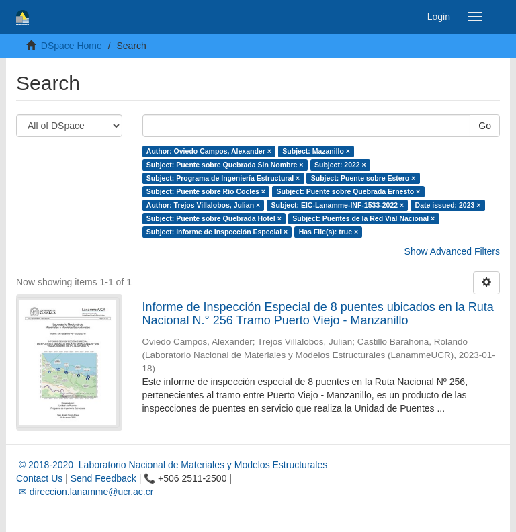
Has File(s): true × (328, 232)
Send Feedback (103, 478)
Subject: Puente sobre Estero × (363, 178)
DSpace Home (71, 45)
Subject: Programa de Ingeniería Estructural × (223, 178)
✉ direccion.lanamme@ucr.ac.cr (84, 491)
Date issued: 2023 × (448, 205)
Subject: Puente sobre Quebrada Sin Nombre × (225, 165)
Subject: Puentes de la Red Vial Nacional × (363, 218)
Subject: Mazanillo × (316, 151)
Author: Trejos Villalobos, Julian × (203, 205)
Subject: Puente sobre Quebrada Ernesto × (348, 191)
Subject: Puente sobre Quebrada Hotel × (214, 218)
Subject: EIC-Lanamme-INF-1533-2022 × (337, 205)
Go (484, 125)
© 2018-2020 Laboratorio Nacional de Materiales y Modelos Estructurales (171, 464)
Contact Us (39, 478)
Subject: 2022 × (340, 165)
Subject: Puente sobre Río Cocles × (205, 191)
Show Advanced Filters (452, 251)
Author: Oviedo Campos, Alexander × (208, 151)
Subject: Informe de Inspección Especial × (217, 232)
